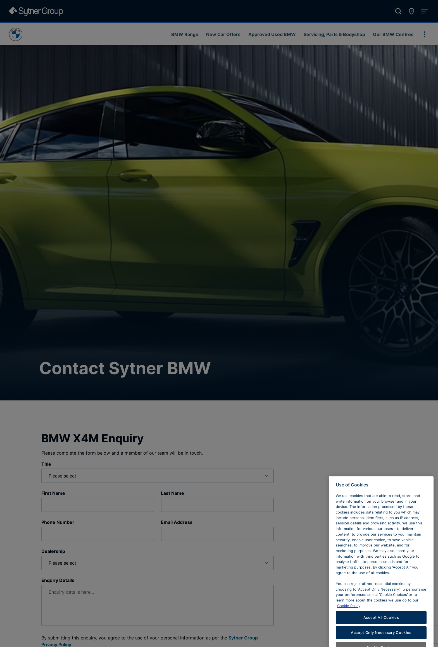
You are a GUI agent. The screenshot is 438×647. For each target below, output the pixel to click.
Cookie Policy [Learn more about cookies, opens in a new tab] (348, 624)
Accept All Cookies (381, 636)
